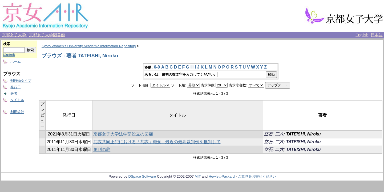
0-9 (157, 67)
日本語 (377, 35)
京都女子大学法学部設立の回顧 (123, 134)
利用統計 (17, 112)
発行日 (15, 87)
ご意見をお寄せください (257, 176)
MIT (198, 176)
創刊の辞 (101, 149)
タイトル (17, 100)
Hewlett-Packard (222, 176)
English (361, 35)
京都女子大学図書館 (47, 35)
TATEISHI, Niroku (303, 141)
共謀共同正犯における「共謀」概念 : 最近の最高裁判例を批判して (156, 141)
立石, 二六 (274, 134)
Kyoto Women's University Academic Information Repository (89, 46)
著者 (13, 93)
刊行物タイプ (20, 81)
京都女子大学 (14, 35)
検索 (6, 44)
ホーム (15, 61)
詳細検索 (9, 55)
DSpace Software (142, 176)
